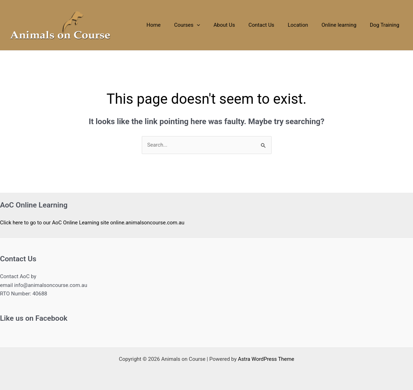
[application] (212, 25)
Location (305, 25)
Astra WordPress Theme (266, 359)
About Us (237, 25)
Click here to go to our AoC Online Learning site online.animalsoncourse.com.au (93, 222)
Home (172, 25)
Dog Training (386, 25)
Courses (203, 25)
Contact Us (272, 25)
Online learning (343, 25)
